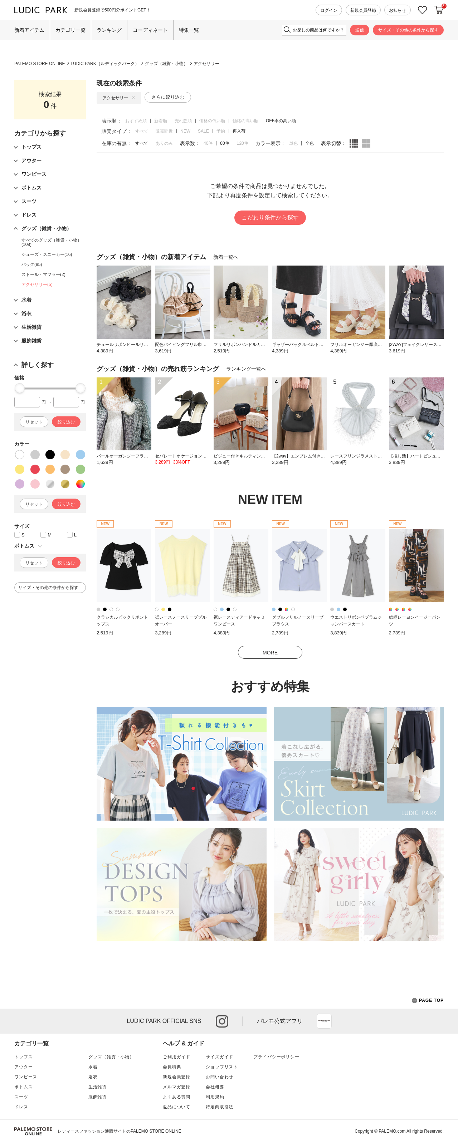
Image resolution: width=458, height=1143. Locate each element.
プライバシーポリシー (276, 1056)
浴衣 (93, 1076)
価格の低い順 (212, 120)
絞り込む (66, 422)
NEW (185, 131)
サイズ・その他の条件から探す (408, 30)
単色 (293, 143)
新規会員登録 (363, 10)
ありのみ (164, 143)
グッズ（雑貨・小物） (166, 63)
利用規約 (215, 1096)
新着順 (160, 120)
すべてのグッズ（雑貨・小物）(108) (51, 242)
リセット (34, 422)
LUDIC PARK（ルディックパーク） (105, 63)
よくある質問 (176, 1096)
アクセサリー (206, 63)
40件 (208, 143)
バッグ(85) (31, 264)
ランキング (109, 30)
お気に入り (422, 10)
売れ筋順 (183, 120)
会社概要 (215, 1086)
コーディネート (150, 30)
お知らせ (397, 10)
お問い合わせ (219, 1076)
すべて (141, 131)
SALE (203, 131)
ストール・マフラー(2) (43, 274)
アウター (23, 1066)
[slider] (20, 388)
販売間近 (164, 131)
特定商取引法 (219, 1106)
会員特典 (172, 1066)
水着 (93, 1066)
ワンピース (25, 1076)
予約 (220, 131)
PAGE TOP (428, 1000)
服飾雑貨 (97, 1096)
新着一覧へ (225, 256)
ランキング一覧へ (246, 368)
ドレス (21, 1106)
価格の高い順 (245, 120)
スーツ (21, 1096)
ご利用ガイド (176, 1056)
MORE (270, 652)
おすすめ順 (136, 120)
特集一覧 (189, 30)
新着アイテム (29, 30)
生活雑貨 (97, 1086)
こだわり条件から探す (270, 217)
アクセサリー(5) (37, 284)
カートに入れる (439, 10)
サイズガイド (219, 1056)
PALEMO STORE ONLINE (39, 63)
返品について (176, 1106)
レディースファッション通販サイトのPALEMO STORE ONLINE (119, 1131)
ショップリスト (222, 1066)
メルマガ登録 (176, 1086)
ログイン (328, 10)
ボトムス (23, 1086)
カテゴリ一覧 (70, 30)
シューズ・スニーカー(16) (46, 254)
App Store (324, 1021)
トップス (23, 1056)
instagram (222, 1021)
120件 (242, 143)
